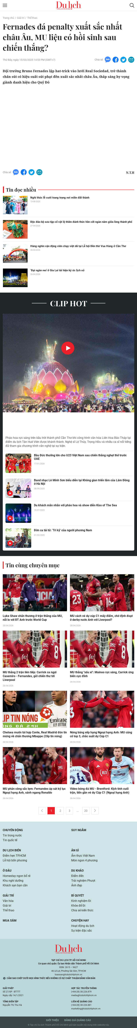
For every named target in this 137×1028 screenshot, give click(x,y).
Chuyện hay (80, 920)
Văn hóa (8, 901)
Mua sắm (9, 920)
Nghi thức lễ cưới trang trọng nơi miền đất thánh (59, 197)
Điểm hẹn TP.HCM (14, 855)
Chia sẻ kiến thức (82, 910)
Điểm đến (77, 876)
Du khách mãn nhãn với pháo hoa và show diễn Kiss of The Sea (75, 505)
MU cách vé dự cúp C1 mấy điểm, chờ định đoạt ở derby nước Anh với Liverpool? (101, 617)
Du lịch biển (12, 850)
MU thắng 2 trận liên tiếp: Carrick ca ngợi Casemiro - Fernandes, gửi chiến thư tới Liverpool (29, 676)
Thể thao (32, 17)
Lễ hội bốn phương (15, 860)
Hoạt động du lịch (82, 926)
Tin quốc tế (10, 840)
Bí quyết (77, 895)
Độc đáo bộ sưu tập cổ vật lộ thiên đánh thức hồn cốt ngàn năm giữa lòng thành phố (81, 222)
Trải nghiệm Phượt (83, 880)
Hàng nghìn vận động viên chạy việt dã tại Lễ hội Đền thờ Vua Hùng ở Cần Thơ (78, 246)
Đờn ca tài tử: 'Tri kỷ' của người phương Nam (63, 530)
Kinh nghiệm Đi (81, 901)
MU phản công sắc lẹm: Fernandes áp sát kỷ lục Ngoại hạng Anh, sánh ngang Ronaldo (34, 790)
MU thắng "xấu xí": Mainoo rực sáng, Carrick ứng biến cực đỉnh (102, 674)
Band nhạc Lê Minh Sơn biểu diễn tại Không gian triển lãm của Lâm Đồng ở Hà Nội (82, 482)
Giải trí (20, 17)
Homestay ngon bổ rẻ (16, 876)
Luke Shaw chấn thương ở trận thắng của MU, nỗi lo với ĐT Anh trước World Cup (33, 617)
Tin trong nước (12, 835)
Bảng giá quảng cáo (77, 1020)
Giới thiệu (52, 1020)
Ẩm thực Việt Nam (83, 855)
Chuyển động (13, 830)
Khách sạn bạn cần (15, 885)
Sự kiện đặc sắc (81, 930)
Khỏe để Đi (78, 905)
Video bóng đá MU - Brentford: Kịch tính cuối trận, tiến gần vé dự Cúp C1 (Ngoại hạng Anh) (99, 790)
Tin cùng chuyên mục (32, 565)
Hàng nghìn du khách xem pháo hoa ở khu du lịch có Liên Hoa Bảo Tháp (62, 423)
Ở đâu (7, 870)
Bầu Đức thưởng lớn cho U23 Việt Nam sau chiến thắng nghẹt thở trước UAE (80, 457)
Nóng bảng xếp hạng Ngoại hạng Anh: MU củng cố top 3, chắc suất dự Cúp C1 (101, 734)
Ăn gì (75, 850)
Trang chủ (8, 17)
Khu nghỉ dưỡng (13, 880)
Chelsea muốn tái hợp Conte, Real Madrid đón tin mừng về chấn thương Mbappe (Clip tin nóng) (35, 734)
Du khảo (77, 870)
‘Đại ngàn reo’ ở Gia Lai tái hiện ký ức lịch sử (57, 270)
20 (85, 811)
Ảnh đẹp (76, 885)
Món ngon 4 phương (84, 860)
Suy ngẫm (78, 830)
